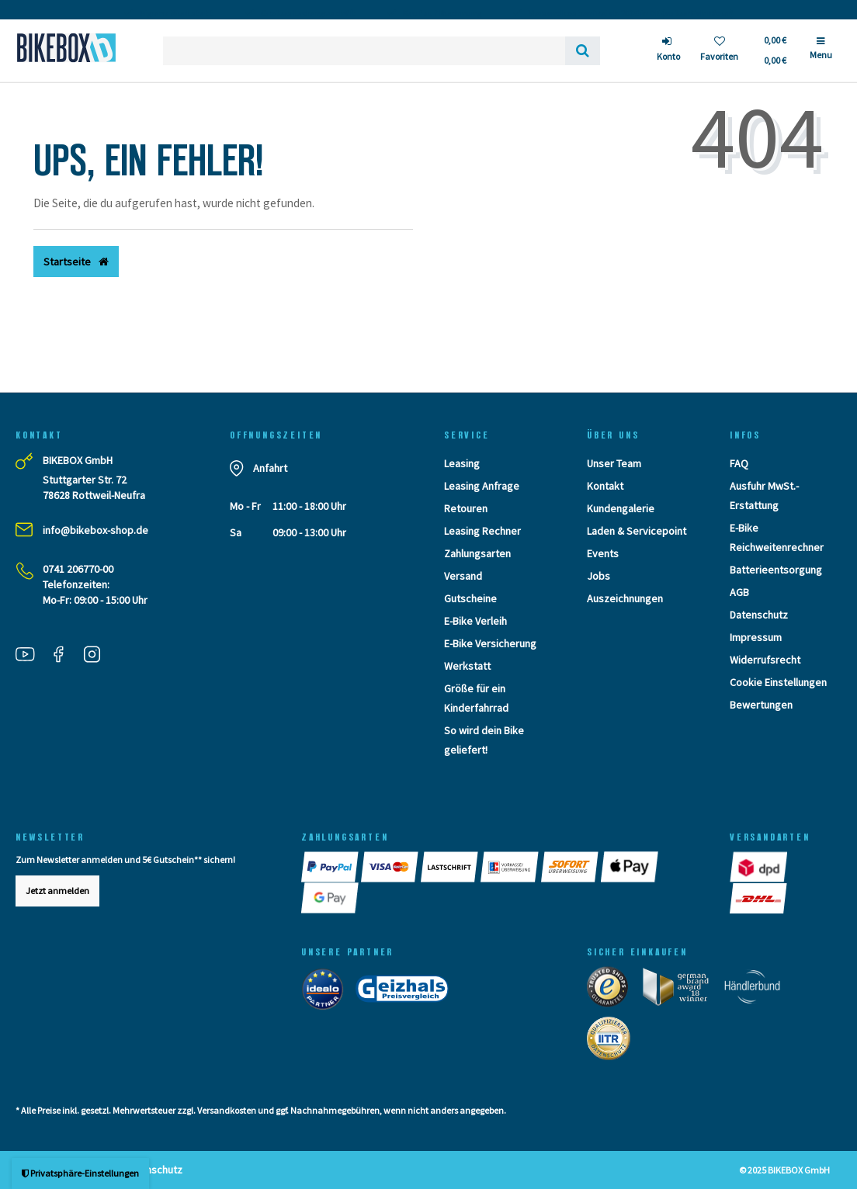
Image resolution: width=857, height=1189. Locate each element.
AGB (739, 592)
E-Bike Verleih (475, 621)
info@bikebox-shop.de (95, 530)
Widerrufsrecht (765, 660)
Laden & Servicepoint (636, 531)
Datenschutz (759, 615)
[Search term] (364, 50)
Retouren (465, 508)
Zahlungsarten (477, 553)
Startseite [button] (76, 262)
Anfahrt (270, 468)
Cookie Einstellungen (778, 682)
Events (603, 553)
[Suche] (582, 50)
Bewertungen (761, 705)
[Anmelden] (668, 51)
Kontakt (605, 486)
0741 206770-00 (78, 569)
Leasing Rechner (482, 531)
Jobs (598, 576)
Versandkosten (226, 1110)
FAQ (739, 463)
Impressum (756, 637)
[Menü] (820, 54)
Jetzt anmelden (57, 890)
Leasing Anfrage (481, 486)
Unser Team (614, 463)
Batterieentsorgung (776, 570)
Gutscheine (470, 598)
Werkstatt (467, 666)
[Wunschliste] (719, 51)
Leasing (462, 463)
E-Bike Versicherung (490, 643)
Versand (463, 576)
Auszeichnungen (625, 598)
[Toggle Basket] (774, 50)
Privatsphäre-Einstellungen (80, 1173)
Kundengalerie (620, 508)
